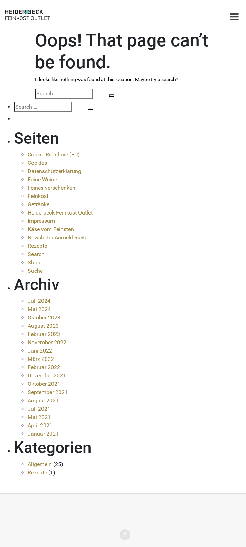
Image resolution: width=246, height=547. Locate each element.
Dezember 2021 (47, 375)
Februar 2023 (44, 334)
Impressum (41, 221)
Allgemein (40, 464)
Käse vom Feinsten (51, 229)
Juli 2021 (39, 408)
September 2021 (48, 392)
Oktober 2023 (44, 317)
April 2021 (40, 425)
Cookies (37, 162)
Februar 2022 (44, 367)
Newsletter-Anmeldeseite (57, 237)
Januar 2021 (43, 433)
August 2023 (43, 325)
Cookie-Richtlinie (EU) (54, 154)
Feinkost (38, 196)
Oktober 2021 (44, 384)
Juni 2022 (40, 350)
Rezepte (37, 246)
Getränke (38, 204)
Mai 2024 (39, 309)
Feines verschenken (51, 187)
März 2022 (41, 359)
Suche (35, 270)
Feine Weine (42, 179)
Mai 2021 (39, 417)
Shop (34, 262)
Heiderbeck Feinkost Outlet (60, 212)
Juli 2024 (39, 301)
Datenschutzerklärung (54, 171)
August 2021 (43, 400)
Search (36, 254)
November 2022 (47, 342)
